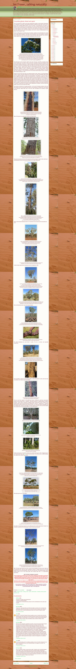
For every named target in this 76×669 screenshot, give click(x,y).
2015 (53, 56)
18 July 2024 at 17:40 (19, 604)
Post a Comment (18, 658)
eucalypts (18, 591)
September (55, 32)
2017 (53, 53)
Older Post (46, 663)
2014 (53, 57)
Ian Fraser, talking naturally (30, 4)
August (54, 33)
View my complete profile (17, 16)
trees (18, 592)
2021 (53, 48)
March (54, 41)
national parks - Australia (36, 591)
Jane (17, 613)
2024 (53, 27)
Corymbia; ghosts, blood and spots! (56, 36)
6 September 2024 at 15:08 (20, 656)
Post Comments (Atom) (33, 666)
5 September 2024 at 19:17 (20, 645)
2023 (53, 45)
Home (31, 663)
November (54, 29)
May (53, 38)
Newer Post (16, 663)
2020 (53, 49)
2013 (53, 58)
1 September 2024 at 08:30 (20, 620)
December (54, 28)
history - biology (23, 591)
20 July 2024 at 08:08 (19, 611)
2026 (53, 24)
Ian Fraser (18, 606)
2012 (53, 60)
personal (42, 591)
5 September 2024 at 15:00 (20, 638)
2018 (53, 52)
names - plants (28, 591)
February (54, 42)
